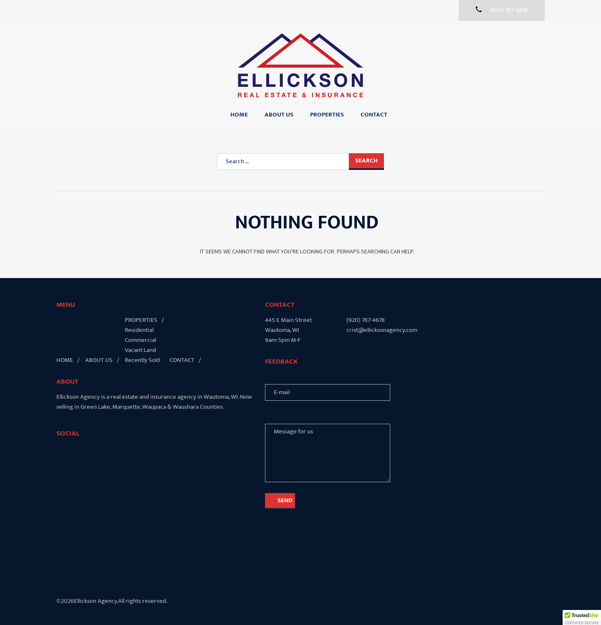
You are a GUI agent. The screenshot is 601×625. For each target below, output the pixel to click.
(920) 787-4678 (365, 320)
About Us (279, 115)
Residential (139, 330)
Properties (327, 115)
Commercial (140, 340)
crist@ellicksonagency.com (381, 330)
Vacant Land (140, 350)
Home (239, 115)
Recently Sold (142, 360)
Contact (374, 115)
